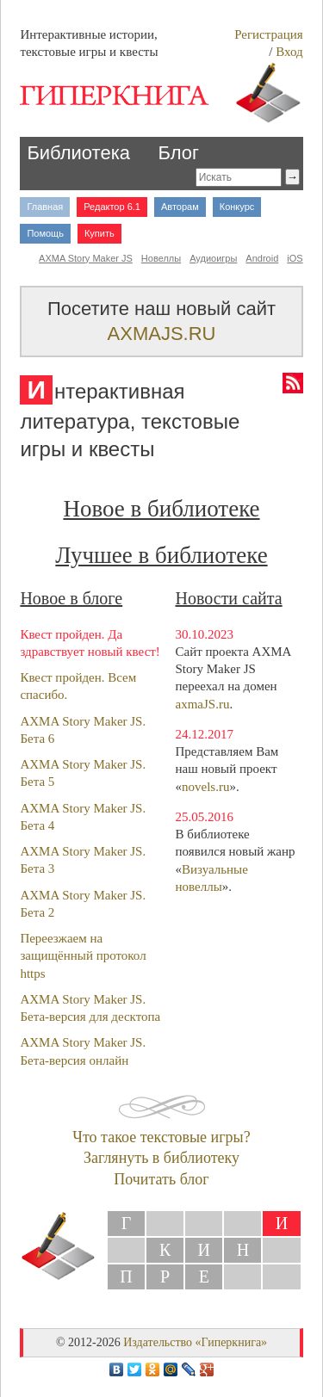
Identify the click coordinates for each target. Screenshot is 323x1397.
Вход (289, 52)
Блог (178, 153)
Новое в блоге (71, 598)
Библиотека (78, 153)
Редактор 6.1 (112, 206)
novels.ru (205, 787)
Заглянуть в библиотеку (161, 1157)
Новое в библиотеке (161, 509)
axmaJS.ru (203, 704)
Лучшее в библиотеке (161, 555)
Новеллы (161, 258)
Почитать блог (161, 1179)
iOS (294, 258)
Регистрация (268, 34)
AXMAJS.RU (162, 333)
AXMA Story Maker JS (86, 258)
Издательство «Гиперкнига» (195, 1342)
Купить (99, 233)
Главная (45, 206)
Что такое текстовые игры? (161, 1137)
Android (261, 258)
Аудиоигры (213, 258)
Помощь (45, 233)
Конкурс (237, 206)
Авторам (180, 206)
